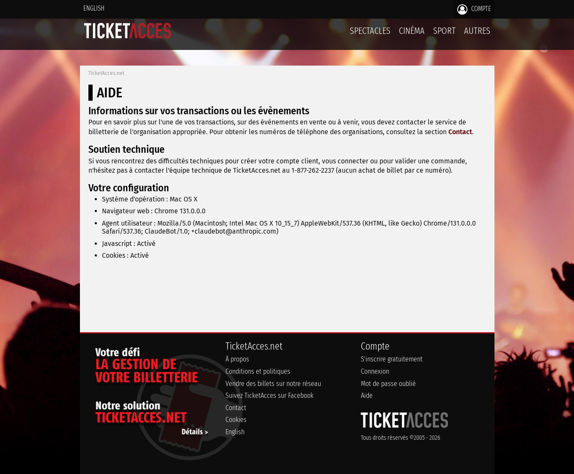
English (93, 8)
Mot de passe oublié (388, 384)
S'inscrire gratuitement (392, 359)
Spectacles (370, 30)
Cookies (236, 420)
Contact (460, 132)
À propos (237, 359)
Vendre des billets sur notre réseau (273, 384)
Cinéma (412, 30)
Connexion (375, 371)
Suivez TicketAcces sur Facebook (269, 395)
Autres (477, 30)
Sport (444, 30)
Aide (367, 395)
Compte (474, 9)
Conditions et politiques (257, 371)
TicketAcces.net (106, 73)
